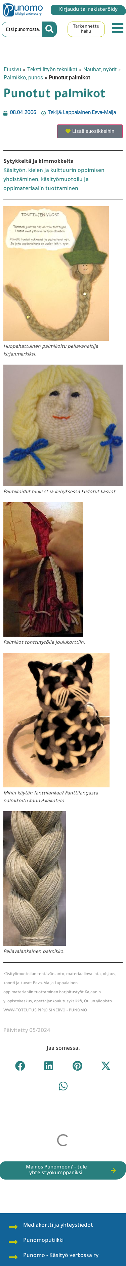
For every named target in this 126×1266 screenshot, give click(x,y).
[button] (20, 1066)
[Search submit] (49, 29)
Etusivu (12, 69)
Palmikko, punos (23, 77)
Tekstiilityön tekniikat (52, 69)
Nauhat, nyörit (100, 69)
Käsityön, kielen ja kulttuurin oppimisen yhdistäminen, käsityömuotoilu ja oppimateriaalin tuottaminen (53, 180)
